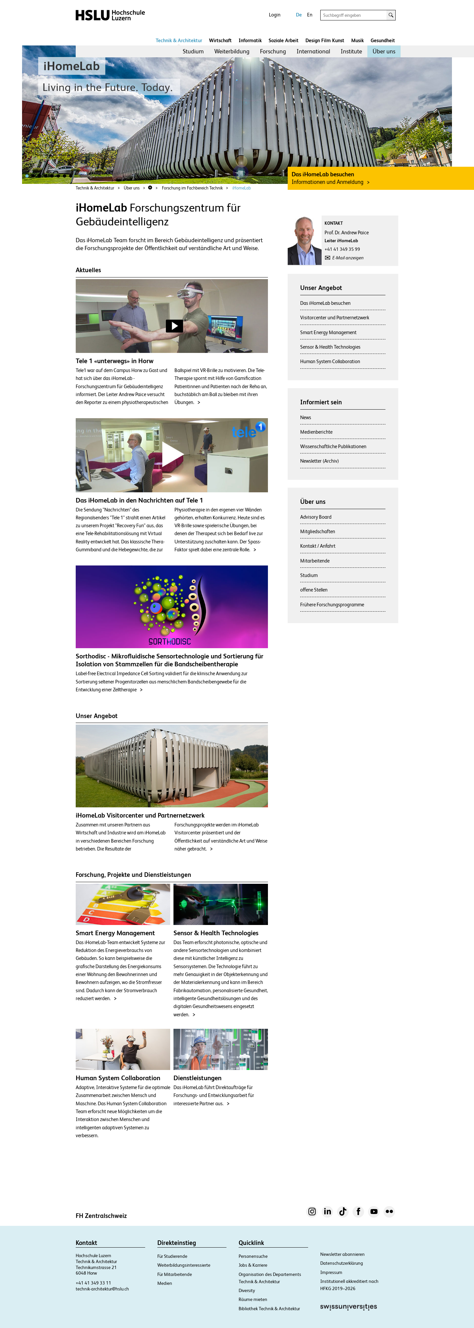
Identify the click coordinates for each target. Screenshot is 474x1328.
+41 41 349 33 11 (93, 1282)
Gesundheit (383, 40)
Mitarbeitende (314, 560)
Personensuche (253, 1256)
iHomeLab (241, 188)
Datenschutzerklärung (341, 1263)
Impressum (331, 1272)
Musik (357, 40)
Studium (193, 51)
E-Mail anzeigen (348, 257)
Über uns (384, 51)
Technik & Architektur (179, 40)
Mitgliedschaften (317, 531)
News (305, 417)
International (313, 51)
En (309, 14)
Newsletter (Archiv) (319, 461)
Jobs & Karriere (253, 1265)
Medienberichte (316, 432)
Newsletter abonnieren (342, 1254)
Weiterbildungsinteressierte (183, 1265)
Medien (164, 1283)
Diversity (247, 1290)
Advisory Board (315, 517)
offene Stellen (314, 589)
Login (274, 14)
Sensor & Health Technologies (330, 347)
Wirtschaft (220, 40)
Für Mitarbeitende (174, 1274)
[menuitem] (193, 51)
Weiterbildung (232, 51)
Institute (351, 51)
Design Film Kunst (324, 40)
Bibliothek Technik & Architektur (269, 1308)
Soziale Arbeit (284, 40)
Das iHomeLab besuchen (325, 303)
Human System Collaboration (330, 361)
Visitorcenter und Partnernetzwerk (334, 317)
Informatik (250, 40)
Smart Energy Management (328, 332)
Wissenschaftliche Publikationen (333, 446)
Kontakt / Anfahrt (317, 546)
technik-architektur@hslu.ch (102, 1288)
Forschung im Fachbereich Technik (192, 188)
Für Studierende (172, 1256)
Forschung (273, 51)
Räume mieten (253, 1299)
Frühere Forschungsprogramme (332, 604)
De (299, 14)
